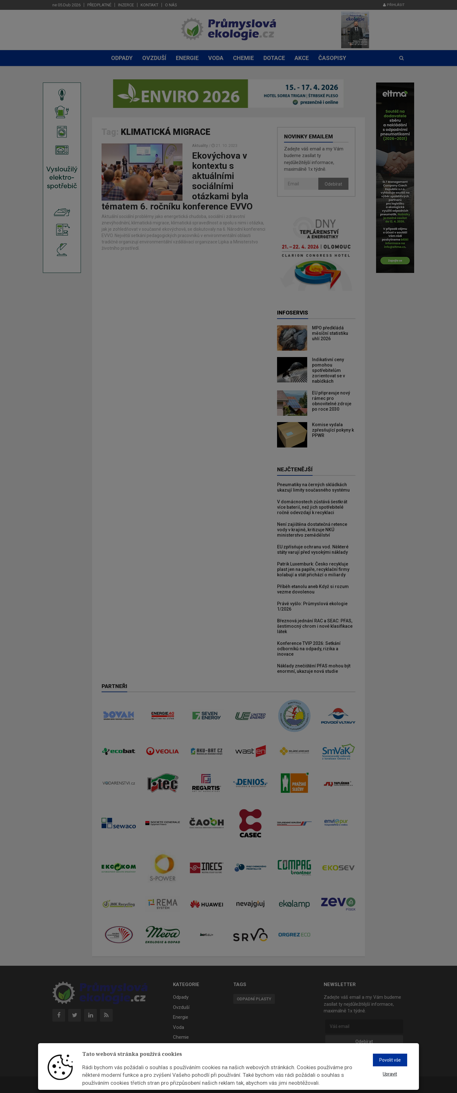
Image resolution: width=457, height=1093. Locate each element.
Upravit (390, 1074)
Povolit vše (390, 1060)
